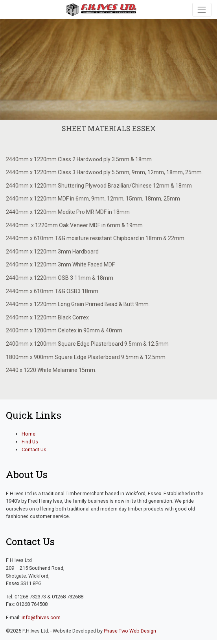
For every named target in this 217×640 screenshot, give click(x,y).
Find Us (30, 442)
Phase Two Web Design (130, 631)
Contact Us (34, 449)
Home (28, 434)
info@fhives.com (41, 617)
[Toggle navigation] (201, 9)
